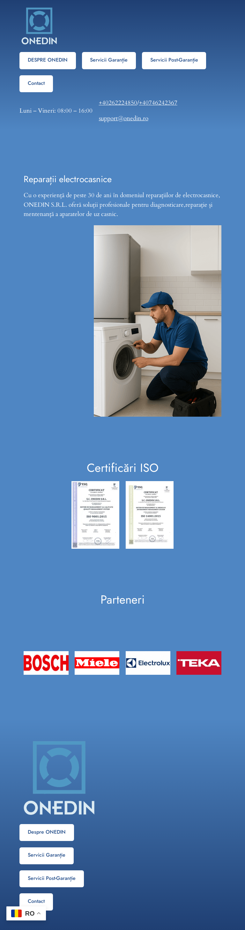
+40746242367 (158, 103)
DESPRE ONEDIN (48, 59)
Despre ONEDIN (47, 832)
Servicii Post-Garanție (174, 59)
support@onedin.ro (123, 118)
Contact (36, 83)
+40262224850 (118, 103)
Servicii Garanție (109, 59)
